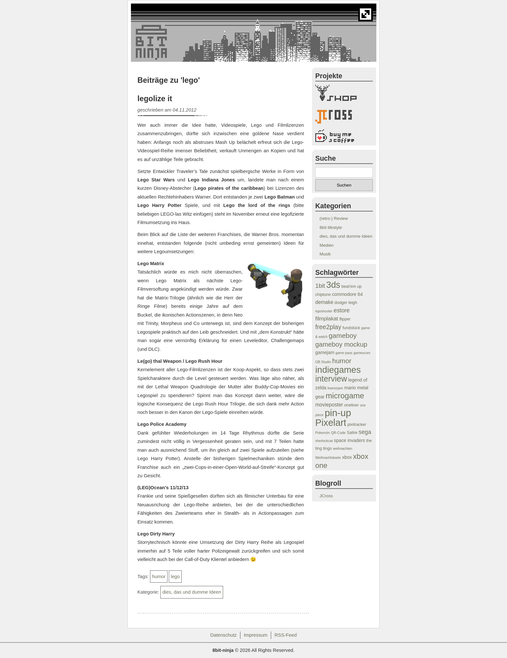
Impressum (255, 635)
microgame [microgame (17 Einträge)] (345, 395)
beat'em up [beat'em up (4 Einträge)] (351, 286)
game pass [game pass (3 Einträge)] (344, 353)
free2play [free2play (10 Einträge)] (328, 326)
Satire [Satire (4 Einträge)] (352, 432)
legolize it (154, 98)
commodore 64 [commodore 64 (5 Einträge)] (347, 294)
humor (159, 576)
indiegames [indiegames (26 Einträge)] (338, 370)
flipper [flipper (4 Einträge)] (345, 319)
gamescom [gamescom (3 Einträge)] (361, 353)
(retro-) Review (333, 218)
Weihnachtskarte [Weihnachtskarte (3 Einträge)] (328, 457)
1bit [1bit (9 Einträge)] (320, 285)
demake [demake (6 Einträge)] (324, 302)
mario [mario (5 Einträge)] (350, 387)
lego (175, 576)
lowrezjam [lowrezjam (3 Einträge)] (335, 388)
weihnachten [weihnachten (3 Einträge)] (342, 448)
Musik (325, 254)
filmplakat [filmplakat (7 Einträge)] (326, 319)
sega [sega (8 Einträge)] (365, 432)
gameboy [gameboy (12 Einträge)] (343, 335)
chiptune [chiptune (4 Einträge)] (323, 294)
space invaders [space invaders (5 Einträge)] (349, 440)
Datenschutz (223, 635)
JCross (326, 495)
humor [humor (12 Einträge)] (341, 360)
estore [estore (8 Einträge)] (342, 310)
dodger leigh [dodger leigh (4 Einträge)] (346, 302)
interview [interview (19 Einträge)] (331, 378)
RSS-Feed (286, 635)
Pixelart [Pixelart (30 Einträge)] (330, 422)
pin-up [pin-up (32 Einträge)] (338, 412)
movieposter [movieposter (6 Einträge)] (329, 404)
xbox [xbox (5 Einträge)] (347, 457)
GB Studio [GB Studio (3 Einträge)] (323, 362)
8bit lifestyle (330, 227)
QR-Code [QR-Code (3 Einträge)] (338, 433)
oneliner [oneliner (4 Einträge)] (351, 405)
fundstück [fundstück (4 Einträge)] (351, 328)
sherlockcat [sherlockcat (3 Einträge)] (324, 441)
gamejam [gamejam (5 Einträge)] (324, 352)
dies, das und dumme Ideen (191, 592)
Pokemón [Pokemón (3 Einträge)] (322, 433)
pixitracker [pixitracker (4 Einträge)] (356, 424)
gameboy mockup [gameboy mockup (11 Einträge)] (341, 344)
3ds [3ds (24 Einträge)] (333, 285)
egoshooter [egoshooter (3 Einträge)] (323, 311)
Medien (326, 245)
